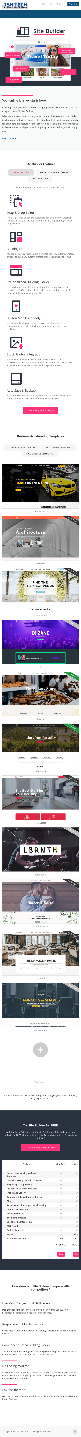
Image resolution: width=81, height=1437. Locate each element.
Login (52, 4)
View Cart (73, 4)
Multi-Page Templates (59, 447)
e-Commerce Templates (40, 453)
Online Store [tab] (40, 178)
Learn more (9, 138)
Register (60, 4)
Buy (61, 1254)
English (44, 4)
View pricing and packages (40, 410)
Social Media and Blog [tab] (54, 172)
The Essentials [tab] (20, 172)
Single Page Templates (21, 447)
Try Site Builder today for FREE (40, 1147)
